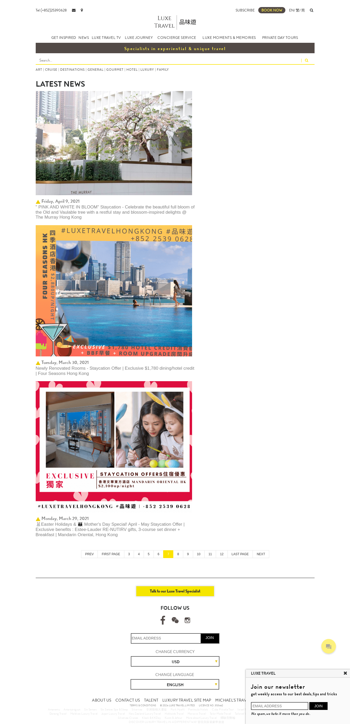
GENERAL (95, 69)
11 (210, 554)
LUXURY (147, 69)
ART (39, 69)
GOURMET (115, 69)
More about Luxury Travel (201, 718)
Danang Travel (58, 713)
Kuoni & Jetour (173, 718)
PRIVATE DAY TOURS (280, 37)
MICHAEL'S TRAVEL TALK (238, 700)
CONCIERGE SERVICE (176, 37)
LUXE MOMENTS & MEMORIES (229, 37)
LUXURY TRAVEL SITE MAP (186, 700)
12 (221, 554)
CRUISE (51, 69)
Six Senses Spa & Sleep (114, 709)
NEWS (83, 37)
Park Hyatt (178, 709)
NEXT (261, 554)
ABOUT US (101, 700)
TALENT (151, 700)
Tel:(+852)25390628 (51, 10)
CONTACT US (127, 700)
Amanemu (54, 709)
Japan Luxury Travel (113, 713)
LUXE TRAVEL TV (106, 37)
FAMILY (163, 69)
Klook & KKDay (151, 718)
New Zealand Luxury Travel (145, 713)
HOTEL (132, 69)
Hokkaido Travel (174, 713)
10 (198, 554)
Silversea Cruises (128, 718)
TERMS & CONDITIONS (143, 705)
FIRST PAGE (111, 554)
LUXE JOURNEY (139, 37)
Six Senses (90, 709)
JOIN (210, 638)
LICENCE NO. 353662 (211, 705)
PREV (89, 554)
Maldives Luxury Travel (84, 713)
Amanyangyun (72, 709)
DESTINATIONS (72, 69)
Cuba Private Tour (223, 709)
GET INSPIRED (63, 37)
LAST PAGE (240, 554)
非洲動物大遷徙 (156, 709)
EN (291, 10)
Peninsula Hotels (198, 709)
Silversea (137, 709)
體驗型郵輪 (227, 718)
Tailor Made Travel (220, 713)
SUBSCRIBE (245, 10)
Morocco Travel (197, 713)
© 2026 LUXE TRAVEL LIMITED (177, 705)
